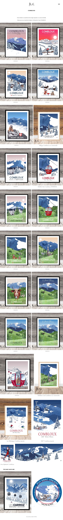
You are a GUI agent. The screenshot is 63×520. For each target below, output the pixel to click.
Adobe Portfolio (34, 516)
